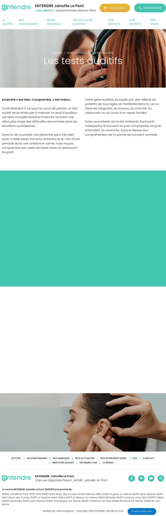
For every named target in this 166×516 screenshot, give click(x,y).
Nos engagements (28, 22)
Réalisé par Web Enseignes (58, 511)
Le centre (7, 22)
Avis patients (135, 22)
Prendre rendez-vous (141, 511)
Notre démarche (54, 22)
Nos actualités (84, 458)
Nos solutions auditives (83, 22)
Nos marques (61, 458)
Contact (149, 458)
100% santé (154, 22)
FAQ (134, 458)
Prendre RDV (114, 8)
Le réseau (108, 462)
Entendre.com (88, 462)
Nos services (114, 22)
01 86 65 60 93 (150, 8)
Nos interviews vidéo (113, 458)
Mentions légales (63, 462)
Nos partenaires (37, 458)
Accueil (16, 458)
